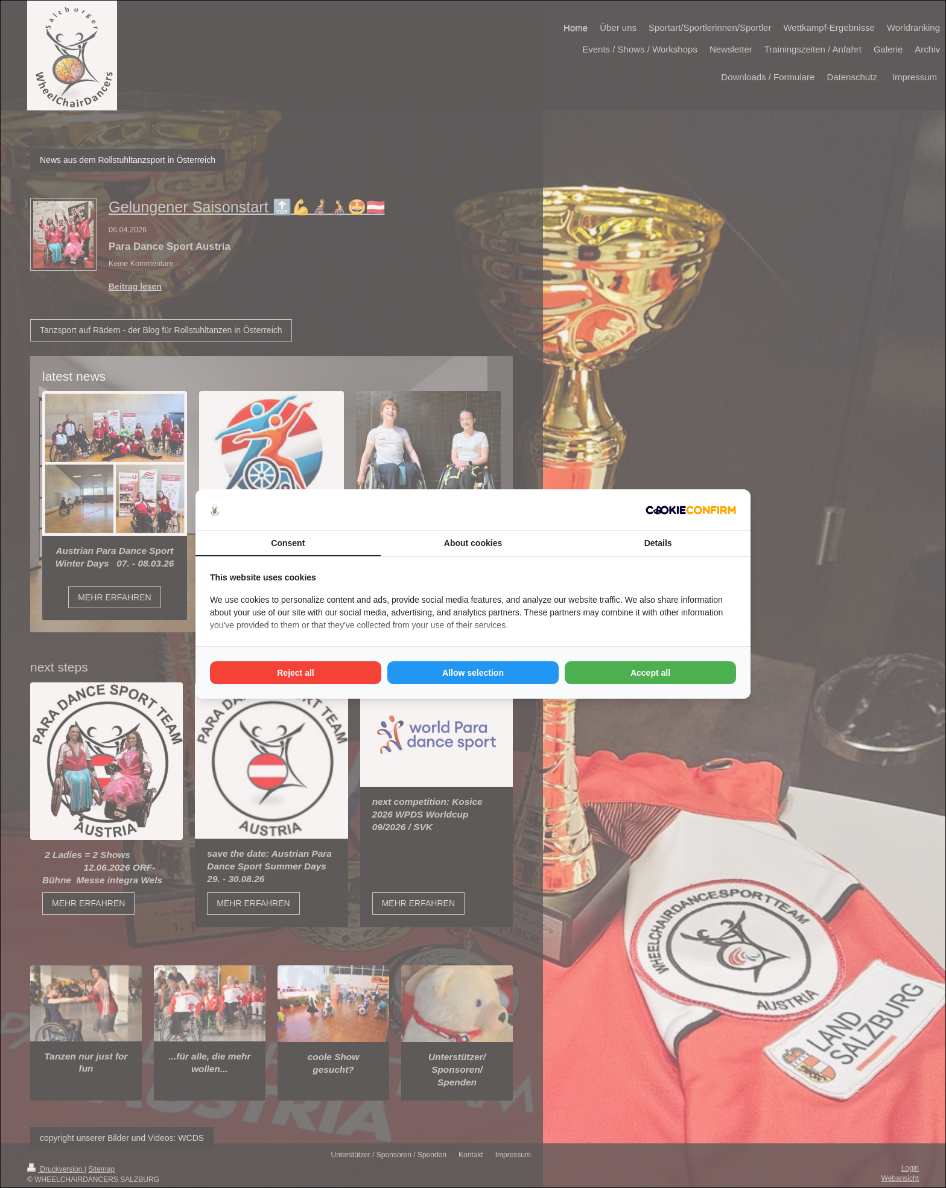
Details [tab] (658, 543)
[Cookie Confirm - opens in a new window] (691, 510)
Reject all (295, 673)
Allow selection (473, 673)
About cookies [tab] (473, 543)
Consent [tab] (288, 543)
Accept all (650, 673)
